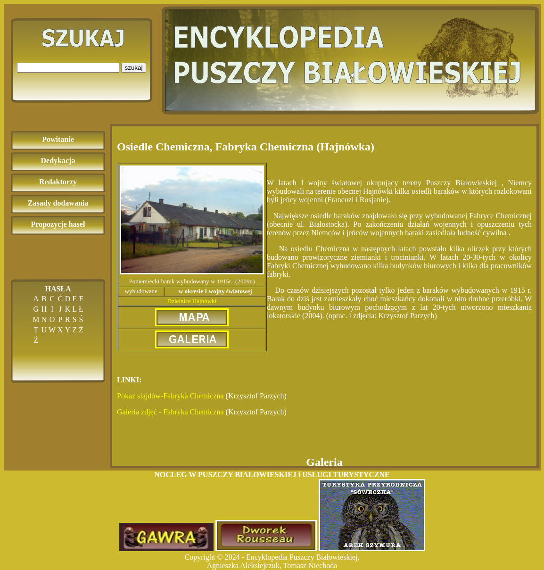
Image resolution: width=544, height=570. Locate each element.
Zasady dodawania (58, 203)
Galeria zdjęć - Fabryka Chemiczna (170, 412)
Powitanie (58, 139)
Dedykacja (58, 161)
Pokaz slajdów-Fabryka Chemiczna (170, 396)
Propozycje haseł (58, 224)
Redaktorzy (58, 182)
